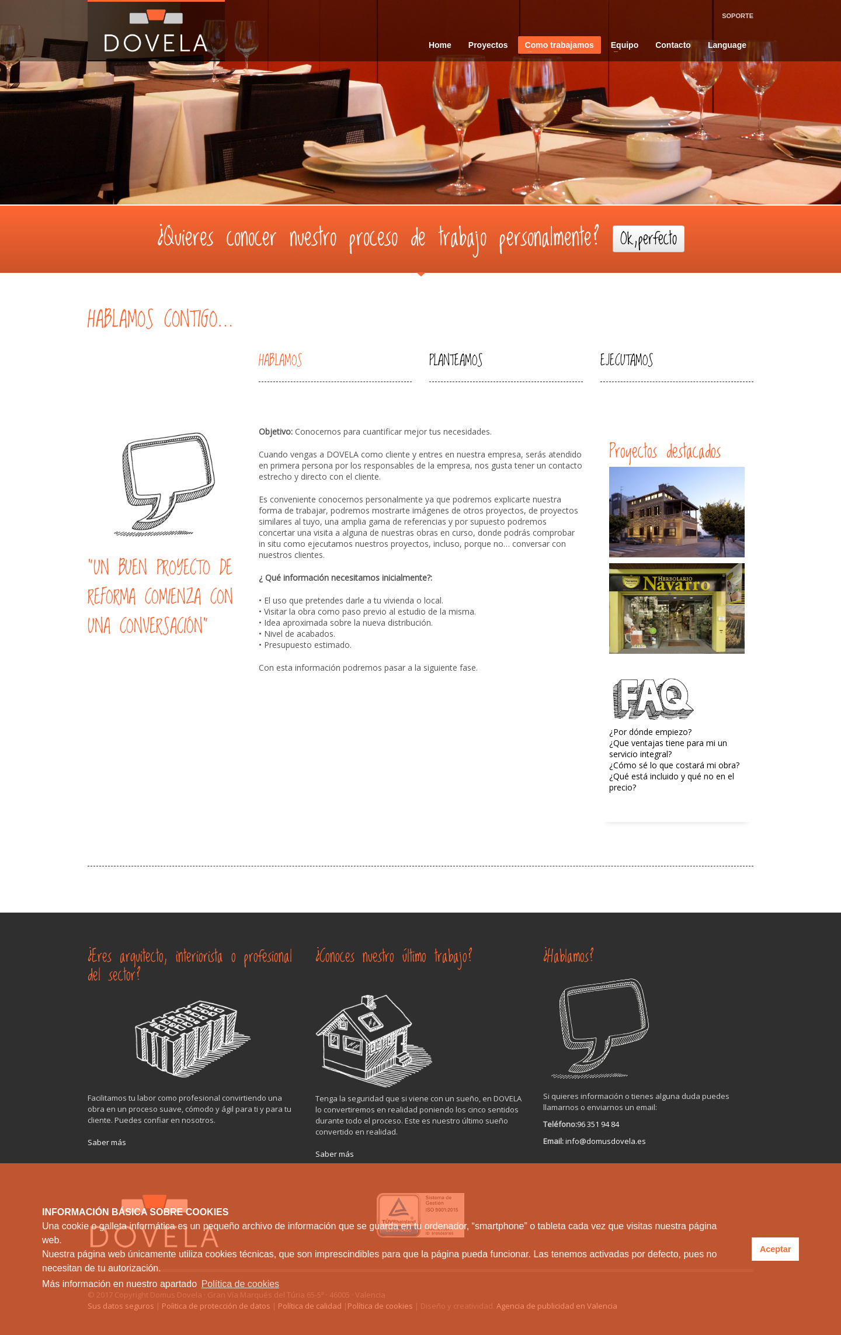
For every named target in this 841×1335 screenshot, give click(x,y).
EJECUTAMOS (626, 361)
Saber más (107, 1142)
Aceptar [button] (775, 1249)
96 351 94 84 (598, 1124)
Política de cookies (240, 1284)
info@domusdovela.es (605, 1141)
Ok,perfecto (648, 239)
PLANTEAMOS (455, 361)
